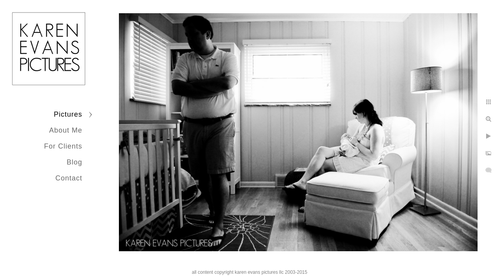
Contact (68, 178)
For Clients (63, 146)
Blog (74, 162)
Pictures (68, 114)
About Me (65, 130)
